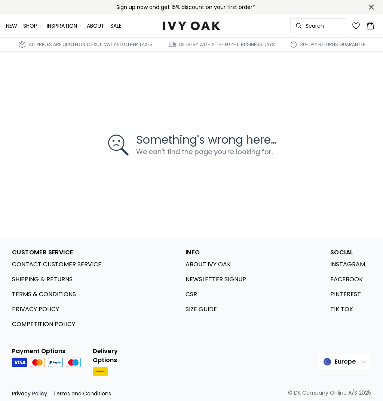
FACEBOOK (346, 279)
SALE (116, 26)
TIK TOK (341, 309)
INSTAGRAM (347, 264)
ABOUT (95, 26)
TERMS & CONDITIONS (44, 294)
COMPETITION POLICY (43, 324)
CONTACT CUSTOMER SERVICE (56, 264)
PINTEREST (345, 294)
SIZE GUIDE (201, 309)
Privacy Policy (29, 393)
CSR (191, 294)
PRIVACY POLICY (35, 309)
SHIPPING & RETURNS (42, 279)
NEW (11, 26)
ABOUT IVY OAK (208, 264)
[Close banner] (371, 7)
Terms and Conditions (82, 393)
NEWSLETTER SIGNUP (216, 279)
